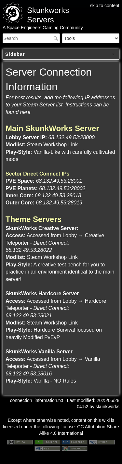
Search (56, 38)
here (25, 112)
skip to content (104, 5)
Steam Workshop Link (52, 144)
